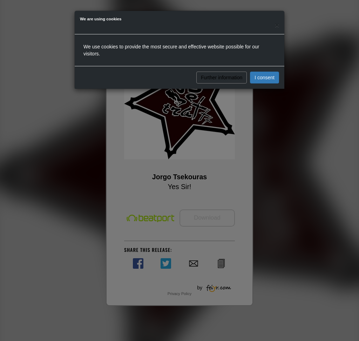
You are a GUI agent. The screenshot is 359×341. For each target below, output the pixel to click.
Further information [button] (221, 77)
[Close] (277, 25)
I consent (265, 77)
